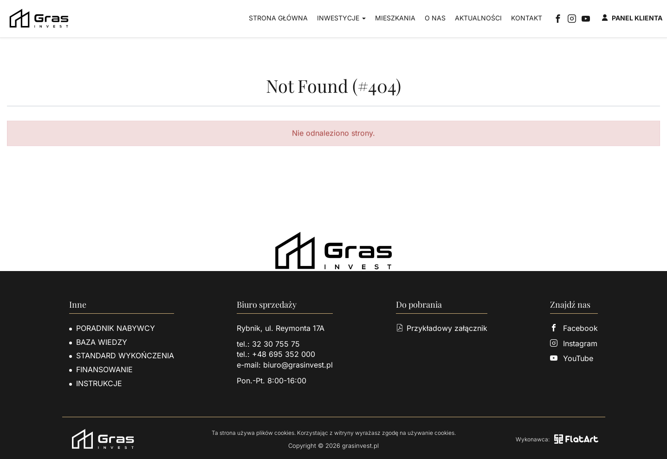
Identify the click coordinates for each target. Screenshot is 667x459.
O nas (435, 18)
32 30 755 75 (276, 344)
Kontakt (526, 18)
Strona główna (278, 18)
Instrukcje (99, 383)
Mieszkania (395, 18)
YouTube (571, 358)
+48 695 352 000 (283, 354)
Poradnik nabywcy (115, 328)
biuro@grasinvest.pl (298, 364)
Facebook (574, 328)
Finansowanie (104, 369)
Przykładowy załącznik (441, 328)
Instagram (573, 343)
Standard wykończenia (125, 355)
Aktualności (478, 18)
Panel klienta (632, 18)
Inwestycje (341, 18)
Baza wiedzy (101, 342)
